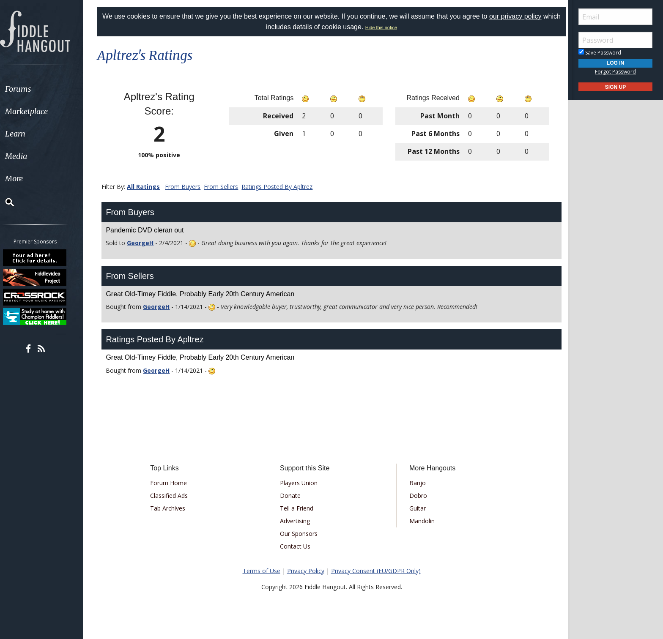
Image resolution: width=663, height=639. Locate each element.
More (27, 178)
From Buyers (187, 187)
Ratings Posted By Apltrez (281, 187)
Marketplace (39, 111)
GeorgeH (144, 243)
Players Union (300, 483)
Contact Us (296, 546)
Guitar (416, 508)
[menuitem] (47, 89)
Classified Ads (172, 496)
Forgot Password (615, 71)
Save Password (599, 52)
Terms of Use (261, 571)
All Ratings (147, 187)
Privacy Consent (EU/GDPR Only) (376, 571)
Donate (291, 496)
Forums (31, 89)
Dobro (417, 496)
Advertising (296, 521)
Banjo (416, 483)
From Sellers (225, 187)
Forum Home (171, 483)
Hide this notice (390, 27)
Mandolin (420, 521)
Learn (28, 134)
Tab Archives (171, 508)
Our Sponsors (300, 534)
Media (29, 156)
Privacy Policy (305, 571)
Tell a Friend (298, 508)
